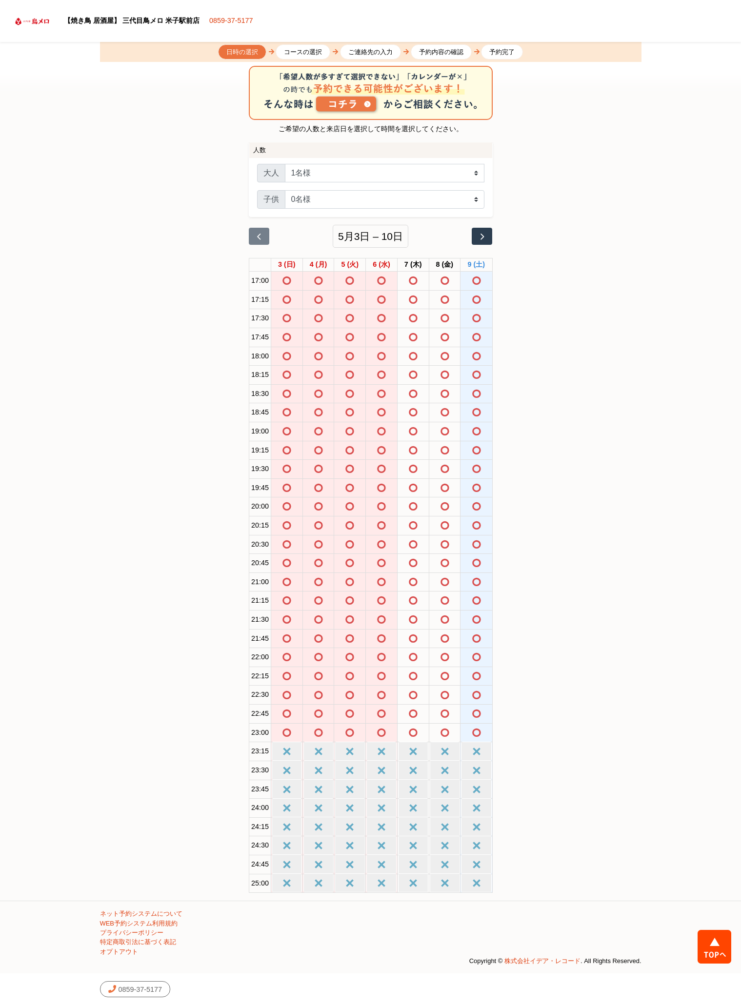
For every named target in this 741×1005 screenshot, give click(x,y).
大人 (271, 173)
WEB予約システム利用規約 (139, 923)
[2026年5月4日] (318, 264)
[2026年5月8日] (445, 264)
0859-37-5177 (231, 20)
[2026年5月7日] (413, 264)
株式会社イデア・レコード (542, 961)
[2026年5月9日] (476, 264)
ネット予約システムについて (141, 913)
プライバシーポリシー (131, 932)
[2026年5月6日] (381, 264)
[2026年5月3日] (287, 264)
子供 (271, 199)
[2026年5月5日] (349, 264)
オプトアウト (119, 951)
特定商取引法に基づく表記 (138, 942)
